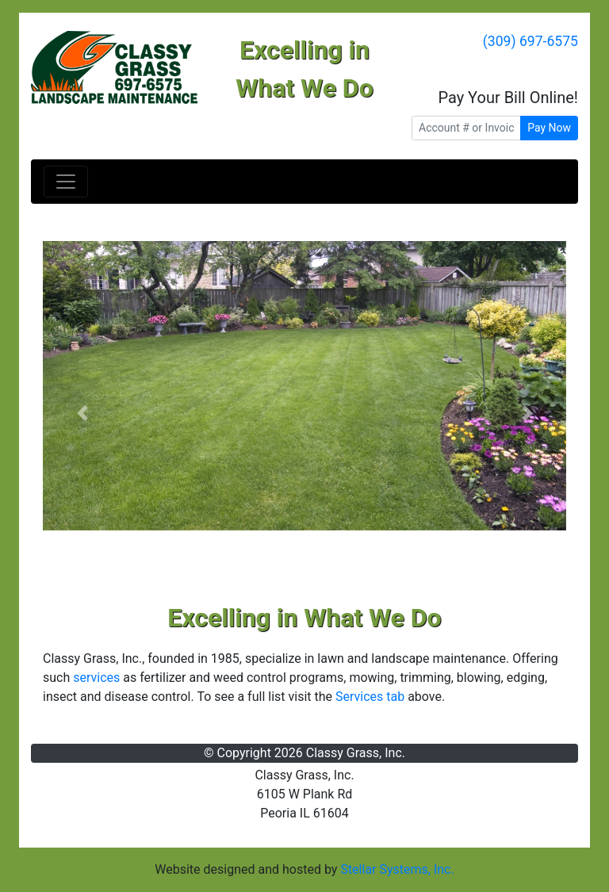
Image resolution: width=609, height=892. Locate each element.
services (96, 677)
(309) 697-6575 (530, 41)
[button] (82, 413)
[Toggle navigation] (66, 181)
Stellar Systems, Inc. (397, 869)
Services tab (369, 696)
